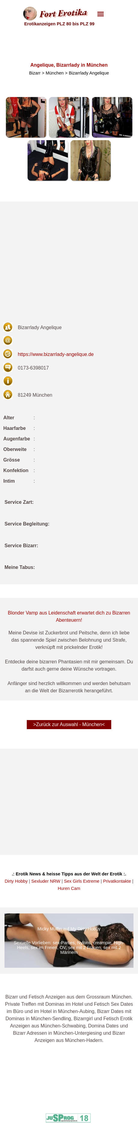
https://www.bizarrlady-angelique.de (56, 354)
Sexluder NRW (45, 881)
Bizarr (35, 73)
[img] (69, 940)
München (55, 73)
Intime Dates (68, 1083)
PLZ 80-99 (100, 1113)
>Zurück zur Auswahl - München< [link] (69, 724)
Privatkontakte (117, 881)
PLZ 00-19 (100, 1083)
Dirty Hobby (16, 881)
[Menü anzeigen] (101, 14)
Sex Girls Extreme (82, 881)
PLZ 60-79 (100, 1105)
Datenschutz (36, 1098)
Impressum (35, 1090)
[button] (26, 117)
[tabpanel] (69, 538)
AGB (28, 1113)
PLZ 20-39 (100, 1090)
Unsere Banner (39, 1105)
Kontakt (31, 1083)
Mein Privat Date (72, 1090)
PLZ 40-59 (100, 1098)
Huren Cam (69, 888)
